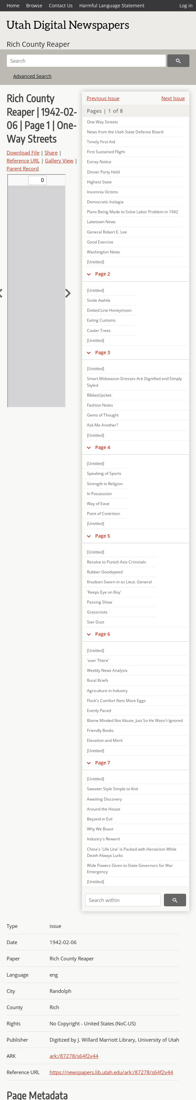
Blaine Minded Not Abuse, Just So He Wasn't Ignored (135, 720)
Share (51, 152)
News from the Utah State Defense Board (125, 132)
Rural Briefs (97, 680)
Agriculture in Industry (107, 690)
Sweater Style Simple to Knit (112, 789)
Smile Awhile (98, 300)
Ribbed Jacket (99, 395)
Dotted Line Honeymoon (109, 310)
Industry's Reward (103, 839)
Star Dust (95, 622)
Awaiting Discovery (104, 799)
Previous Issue (103, 98)
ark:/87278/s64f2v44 (74, 1056)
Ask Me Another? (102, 425)
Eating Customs (101, 320)
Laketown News (101, 222)
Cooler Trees (99, 330)
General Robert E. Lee (107, 232)
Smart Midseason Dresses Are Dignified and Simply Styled (134, 382)
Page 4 (102, 447)
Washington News (103, 252)
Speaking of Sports (104, 473)
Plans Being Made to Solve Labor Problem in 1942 (132, 212)
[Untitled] (95, 262)
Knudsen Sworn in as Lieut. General (119, 582)
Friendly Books (100, 730)
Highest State (99, 182)
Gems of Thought (103, 415)
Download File (23, 152)
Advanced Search (32, 76)
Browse (34, 5)
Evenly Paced (99, 710)
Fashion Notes (100, 405)
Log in (186, 5)
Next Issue (173, 98)
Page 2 (102, 274)
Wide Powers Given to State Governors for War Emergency (130, 868)
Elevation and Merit (105, 740)
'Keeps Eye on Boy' (104, 592)
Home (13, 5)
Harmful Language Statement (111, 5)
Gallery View (59, 160)
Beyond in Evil (99, 819)
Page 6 (102, 634)
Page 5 (102, 536)
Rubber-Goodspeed (105, 572)
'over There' (98, 660)
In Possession (99, 493)
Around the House (103, 809)
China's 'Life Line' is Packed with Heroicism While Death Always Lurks (131, 852)
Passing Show (99, 602)
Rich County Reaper (38, 44)
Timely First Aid (101, 142)
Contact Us (61, 5)
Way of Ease (98, 503)
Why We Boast (100, 829)
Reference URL (23, 160)
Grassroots (97, 612)
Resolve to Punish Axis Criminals (116, 562)
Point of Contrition (103, 513)
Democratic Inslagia (105, 202)
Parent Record (23, 168)
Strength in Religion (105, 483)
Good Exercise (100, 242)
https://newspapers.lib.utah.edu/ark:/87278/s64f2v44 (111, 1072)
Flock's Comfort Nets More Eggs (116, 700)
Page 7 (102, 762)
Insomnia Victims (102, 192)
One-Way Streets (102, 122)
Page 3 (102, 352)
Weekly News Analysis (107, 670)
